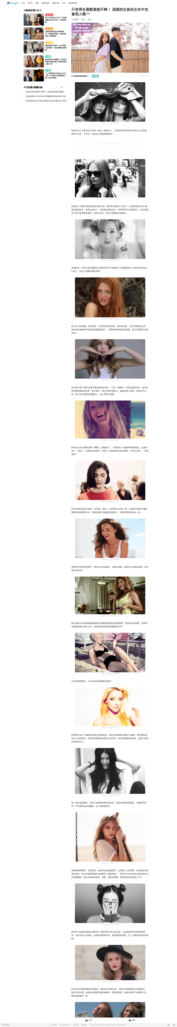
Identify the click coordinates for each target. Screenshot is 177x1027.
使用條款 (54, 1025)
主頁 (23, 3)
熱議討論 (55, 3)
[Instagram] (174, 1025)
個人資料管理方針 (65, 1025)
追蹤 (95, 76)
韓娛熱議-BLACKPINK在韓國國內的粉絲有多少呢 (46, 96)
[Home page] (13, 3)
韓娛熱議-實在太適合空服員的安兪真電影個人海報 (46, 101)
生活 (64, 3)
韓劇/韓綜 (45, 3)
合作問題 (76, 1025)
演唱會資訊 (72, 3)
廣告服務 (84, 1025)
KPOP (30, 3)
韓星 (37, 3)
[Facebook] (169, 1025)
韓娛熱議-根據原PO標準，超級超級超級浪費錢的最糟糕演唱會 (46, 92)
